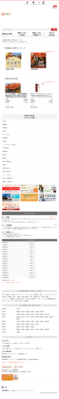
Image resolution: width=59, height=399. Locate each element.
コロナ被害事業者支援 (49, 298)
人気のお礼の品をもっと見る (48, 81)
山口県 (37, 324)
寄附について (39, 348)
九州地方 (7, 105)
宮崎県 (41, 329)
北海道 (18, 309)
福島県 (41, 311)
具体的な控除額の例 (33, 359)
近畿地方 (32, 105)
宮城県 (27, 311)
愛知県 (18, 318)
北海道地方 (4, 308)
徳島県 (18, 326)
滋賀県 (32, 107)
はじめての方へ (27, 2)
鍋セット (40, 298)
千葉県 (37, 314)
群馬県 (27, 314)
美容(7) (4, 164)
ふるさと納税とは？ (7, 343)
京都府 (27, 321)
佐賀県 (22, 329)
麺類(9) (4, 158)
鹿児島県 (7, 107)
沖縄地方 (4, 332)
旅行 (3, 294)
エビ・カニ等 (29, 294)
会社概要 (13, 390)
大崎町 (12, 107)
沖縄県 (18, 332)
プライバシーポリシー (21, 390)
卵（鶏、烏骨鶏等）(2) (8, 178)
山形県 (37, 311)
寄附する (43, 2)
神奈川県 (47, 314)
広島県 (32, 324)
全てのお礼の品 (52, 34)
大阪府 (32, 321)
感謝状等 (12, 298)
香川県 (22, 326)
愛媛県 (27, 326)
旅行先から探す (7, 34)
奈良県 (41, 321)
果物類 (7, 294)
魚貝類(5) (5, 127)
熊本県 (32, 329)
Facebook (3, 387)
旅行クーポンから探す (22, 34)
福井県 (32, 317)
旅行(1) (4, 121)
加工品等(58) (6, 148)
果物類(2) (5, 124)
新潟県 (18, 317)
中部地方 (4, 316)
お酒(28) (5, 141)
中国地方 (4, 324)
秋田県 (32, 311)
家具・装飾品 (25, 296)
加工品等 (4, 296)
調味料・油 (37, 296)
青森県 (18, 311)
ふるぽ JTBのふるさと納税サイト (6, 12)
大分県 (37, 329)
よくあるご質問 (34, 2)
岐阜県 (46, 317)
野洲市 (35, 107)
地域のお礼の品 (20, 298)
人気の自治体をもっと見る (49, 51)
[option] (17, 63)
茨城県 (18, 314)
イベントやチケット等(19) (9, 144)
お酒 (41, 294)
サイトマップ (31, 390)
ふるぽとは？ (27, 343)
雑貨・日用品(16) (7, 171)
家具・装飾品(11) (7, 161)
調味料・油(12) (6, 168)
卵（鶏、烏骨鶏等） (31, 298)
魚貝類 (13, 294)
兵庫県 (37, 321)
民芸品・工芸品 (18, 301)
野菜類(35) (5, 137)
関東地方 (4, 314)
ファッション (5, 298)
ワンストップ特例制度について (20, 354)
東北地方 (4, 311)
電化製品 (26, 301)
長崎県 (27, 329)
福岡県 (18, 329)
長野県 (41, 317)
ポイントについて (29, 348)
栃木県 (22, 314)
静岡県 (51, 317)
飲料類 (10, 296)
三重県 (18, 321)
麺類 (19, 296)
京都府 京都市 (34, 69)
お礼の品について (19, 348)
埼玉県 (32, 314)
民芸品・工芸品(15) (7, 181)
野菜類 (36, 294)
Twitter (6, 387)
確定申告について (6, 354)
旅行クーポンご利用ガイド (37, 34)
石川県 (27, 317)
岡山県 (27, 324)
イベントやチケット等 (49, 294)
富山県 (22, 317)
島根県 (22, 324)
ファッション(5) (6, 175)
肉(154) (4, 131)
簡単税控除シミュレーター (8, 359)
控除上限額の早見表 (22, 359)
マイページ (39, 2)
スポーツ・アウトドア (7, 301)
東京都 (41, 314)
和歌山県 (47, 321)
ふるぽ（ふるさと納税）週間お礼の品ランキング (14, 362)
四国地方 (4, 326)
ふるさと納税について (7, 348)
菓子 (15, 296)
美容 (31, 296)
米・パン (22, 294)
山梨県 (37, 317)
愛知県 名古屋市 (10, 69)
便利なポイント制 (18, 343)
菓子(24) (5, 154)
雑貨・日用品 (45, 296)
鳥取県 (18, 324)
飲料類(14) (5, 151)
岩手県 (22, 311)
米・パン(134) (6, 134)
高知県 (32, 326)
